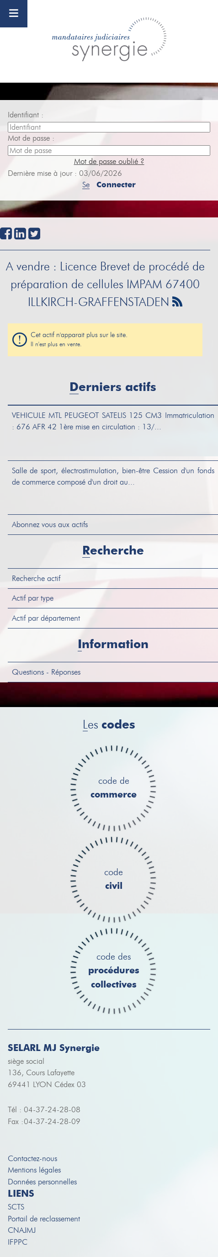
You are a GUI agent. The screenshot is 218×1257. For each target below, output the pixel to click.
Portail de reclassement (44, 1219)
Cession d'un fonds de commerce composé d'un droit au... (113, 476)
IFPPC (17, 1242)
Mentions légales (34, 1170)
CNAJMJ (22, 1230)
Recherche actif (36, 578)
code (113, 879)
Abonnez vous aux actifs (50, 524)
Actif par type (32, 598)
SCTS (16, 1207)
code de (113, 788)
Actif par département (46, 618)
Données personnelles (42, 1182)
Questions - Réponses (46, 672)
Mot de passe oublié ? (109, 161)
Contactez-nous (32, 1158)
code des (113, 971)
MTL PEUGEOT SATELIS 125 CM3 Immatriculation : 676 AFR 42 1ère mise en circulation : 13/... (113, 421)
